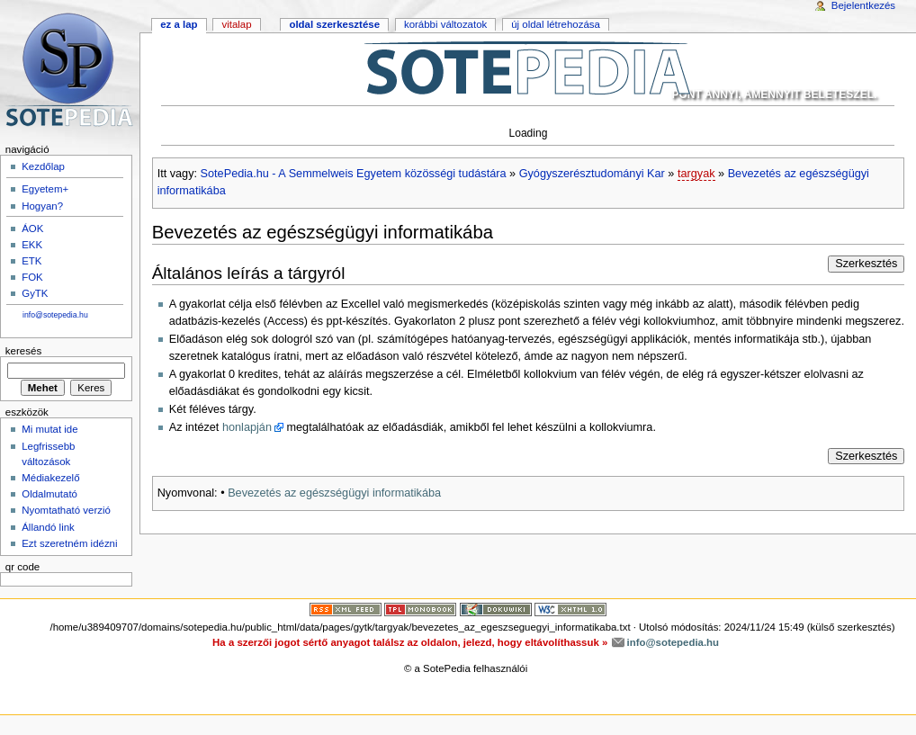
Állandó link (48, 527)
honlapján (247, 427)
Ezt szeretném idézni (69, 543)
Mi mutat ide (49, 429)
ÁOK (32, 228)
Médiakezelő (50, 477)
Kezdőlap (43, 166)
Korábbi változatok (445, 24)
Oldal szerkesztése (334, 24)
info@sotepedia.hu (55, 314)
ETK (31, 260)
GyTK (35, 293)
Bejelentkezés (863, 5)
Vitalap (236, 24)
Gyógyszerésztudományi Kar (592, 173)
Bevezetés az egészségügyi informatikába (334, 493)
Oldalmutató (49, 494)
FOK (32, 277)
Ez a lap (178, 24)
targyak (696, 173)
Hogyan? (42, 206)
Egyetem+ (45, 189)
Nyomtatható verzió (66, 510)
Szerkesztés (866, 263)
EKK (32, 244)
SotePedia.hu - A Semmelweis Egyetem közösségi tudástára (354, 173)
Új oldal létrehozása (555, 24)
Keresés (23, 350)
